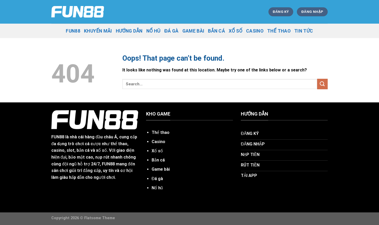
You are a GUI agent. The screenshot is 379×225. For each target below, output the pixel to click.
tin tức (303, 31)
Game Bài (193, 31)
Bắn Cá (216, 31)
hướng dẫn (129, 31)
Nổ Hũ (153, 31)
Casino (254, 31)
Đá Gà (171, 31)
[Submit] (322, 84)
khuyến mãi (98, 31)
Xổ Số (235, 31)
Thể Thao (279, 31)
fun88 (73, 31)
